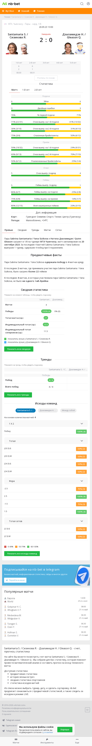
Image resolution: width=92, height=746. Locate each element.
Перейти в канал (15, 580)
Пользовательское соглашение (16, 711)
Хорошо (64, 729)
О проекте (6, 714)
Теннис (7, 17)
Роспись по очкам (46, 78)
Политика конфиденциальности (16, 708)
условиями (48, 732)
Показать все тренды (18, 394)
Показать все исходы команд (22, 553)
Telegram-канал (11, 720)
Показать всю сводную (18, 349)
